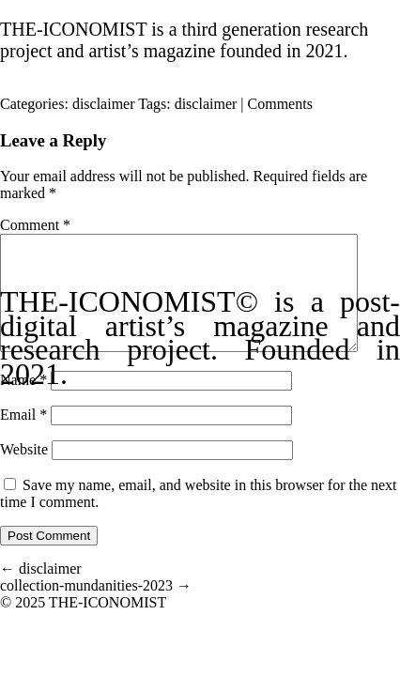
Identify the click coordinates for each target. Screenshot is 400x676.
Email (23, 437)
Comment (35, 225)
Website (24, 472)
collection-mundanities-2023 (96, 608)
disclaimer (103, 104)
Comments (280, 104)
